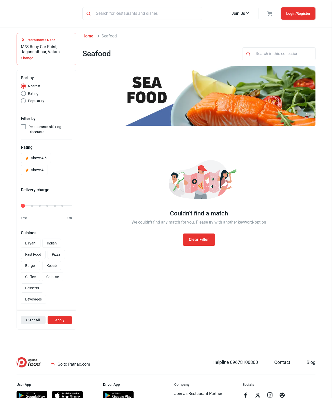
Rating (33, 94)
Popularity (36, 102)
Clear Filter (199, 240)
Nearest (34, 87)
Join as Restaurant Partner (198, 394)
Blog (311, 363)
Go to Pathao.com (70, 365)
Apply (59, 321)
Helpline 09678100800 (235, 363)
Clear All (33, 321)
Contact (282, 363)
